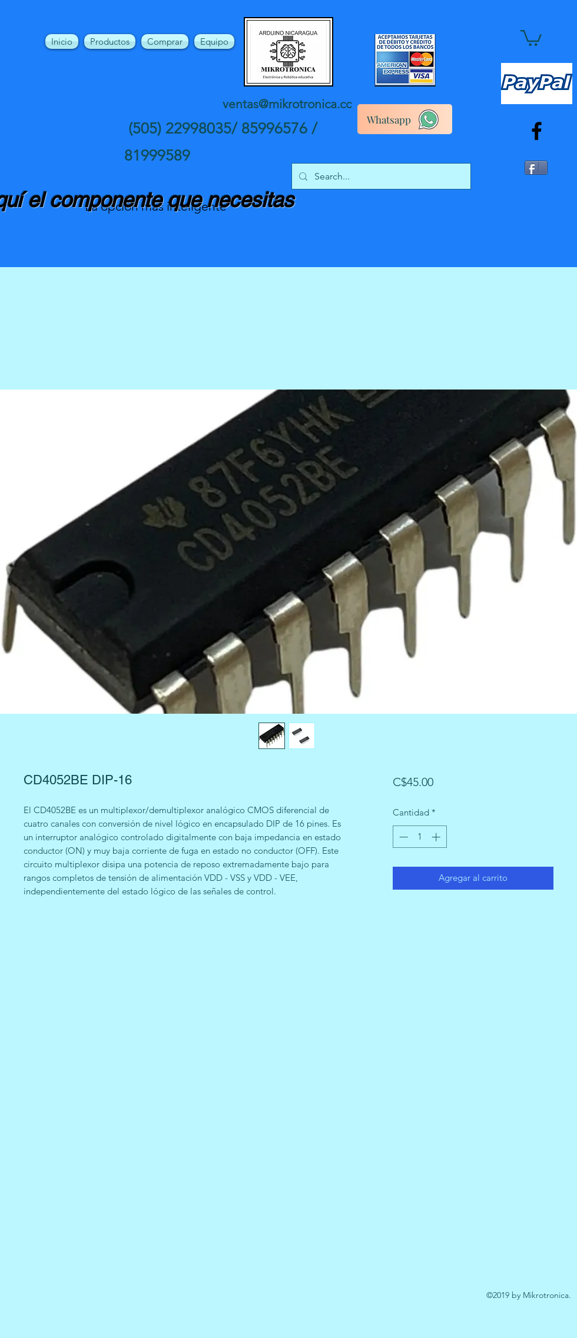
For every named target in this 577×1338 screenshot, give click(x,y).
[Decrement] (402, 837)
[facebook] (537, 131)
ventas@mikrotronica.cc (287, 103)
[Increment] (437, 837)
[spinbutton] (419, 837)
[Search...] (380, 176)
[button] (531, 37)
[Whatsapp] (404, 119)
